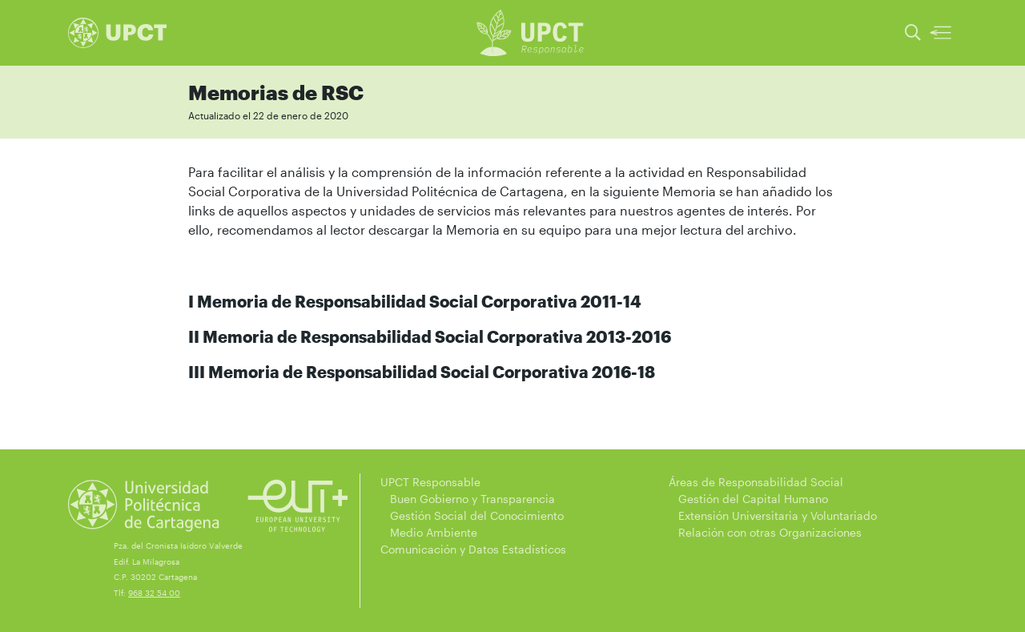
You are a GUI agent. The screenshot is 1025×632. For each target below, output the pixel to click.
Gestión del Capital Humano (748, 498)
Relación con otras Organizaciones (765, 532)
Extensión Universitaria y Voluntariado (773, 515)
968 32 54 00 (154, 593)
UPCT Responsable (430, 482)
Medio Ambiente (428, 532)
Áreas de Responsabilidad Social (756, 482)
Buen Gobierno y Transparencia (467, 498)
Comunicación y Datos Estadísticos (473, 549)
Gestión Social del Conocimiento (472, 515)
